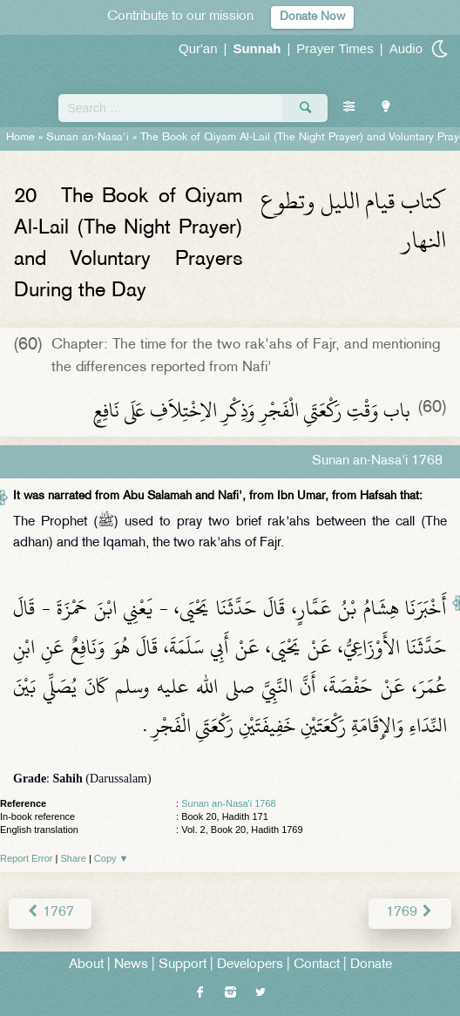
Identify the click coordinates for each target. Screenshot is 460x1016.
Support (182, 965)
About (86, 965)
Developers (250, 965)
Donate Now (312, 17)
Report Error (26, 858)
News (131, 965)
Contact (317, 965)
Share (73, 858)
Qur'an (198, 48)
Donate (371, 965)
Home (20, 137)
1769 (410, 912)
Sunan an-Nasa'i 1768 (228, 803)
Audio (406, 48)
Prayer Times (334, 48)
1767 (50, 912)
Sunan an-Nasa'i (87, 137)
